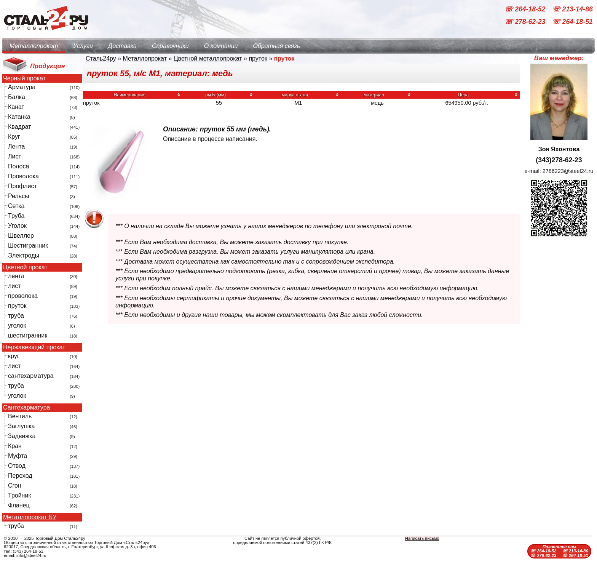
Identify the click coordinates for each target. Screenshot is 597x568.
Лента (16, 146)
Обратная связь (276, 46)
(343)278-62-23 (559, 160)
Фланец (19, 505)
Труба (16, 216)
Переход (20, 475)
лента (16, 276)
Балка (16, 97)
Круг (14, 136)
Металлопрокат (34, 46)
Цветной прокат (25, 267)
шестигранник (27, 335)
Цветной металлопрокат (208, 58)
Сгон (14, 485)
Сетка (16, 206)
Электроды (23, 255)
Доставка (122, 46)
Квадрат (19, 126)
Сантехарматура (26, 408)
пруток (17, 305)
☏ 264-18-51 (572, 22)
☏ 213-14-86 (572, 9)
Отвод (17, 465)
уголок (17, 325)
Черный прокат (24, 78)
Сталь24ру (101, 58)
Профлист (22, 186)
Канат (16, 107)
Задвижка (21, 436)
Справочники (170, 46)
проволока (23, 296)
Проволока (23, 176)
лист (14, 286)
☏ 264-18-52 (525, 9)
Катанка (19, 117)
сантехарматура (31, 376)
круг (13, 356)
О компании (221, 46)
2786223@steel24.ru (568, 171)
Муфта (17, 456)
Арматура (21, 87)
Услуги (83, 46)
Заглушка (21, 426)
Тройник (19, 495)
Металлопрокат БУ (29, 517)
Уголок (17, 225)
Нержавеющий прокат (34, 347)
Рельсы (18, 196)
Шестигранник (28, 245)
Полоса (18, 166)
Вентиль (20, 416)
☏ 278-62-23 (525, 22)
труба (16, 315)
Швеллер (21, 235)
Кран (15, 446)
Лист (14, 156)
